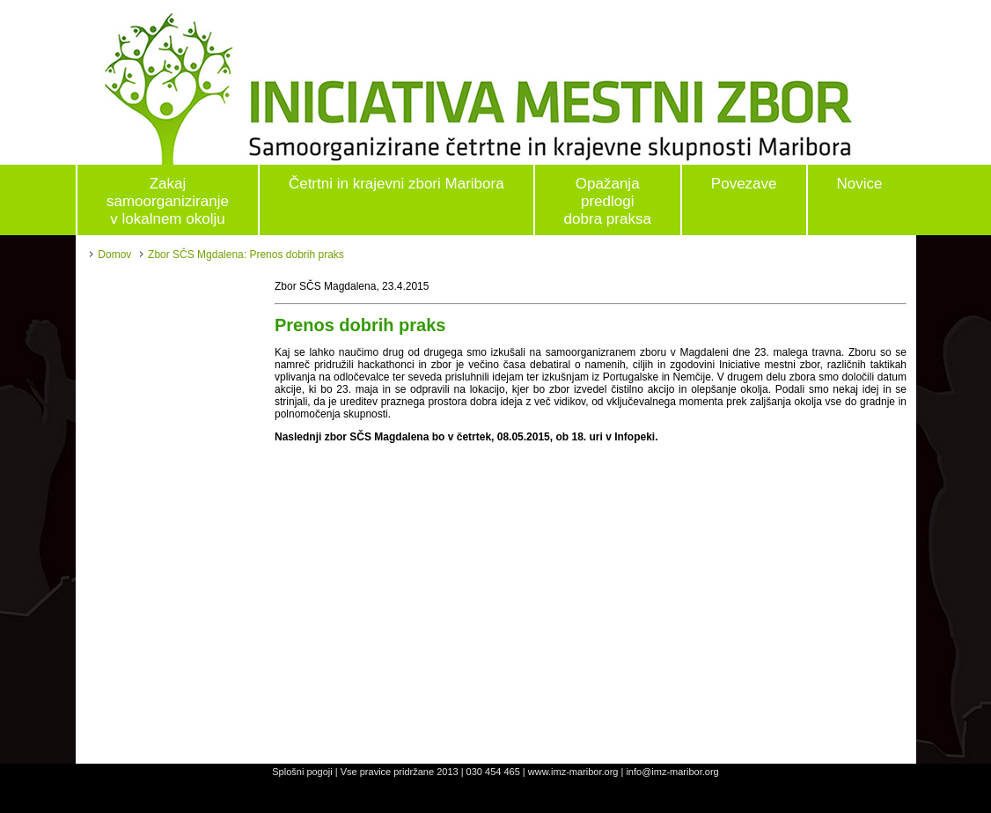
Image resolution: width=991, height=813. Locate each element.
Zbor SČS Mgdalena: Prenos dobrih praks (246, 254)
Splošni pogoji (302, 771)
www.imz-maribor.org (573, 771)
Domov (114, 254)
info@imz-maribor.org (672, 771)
